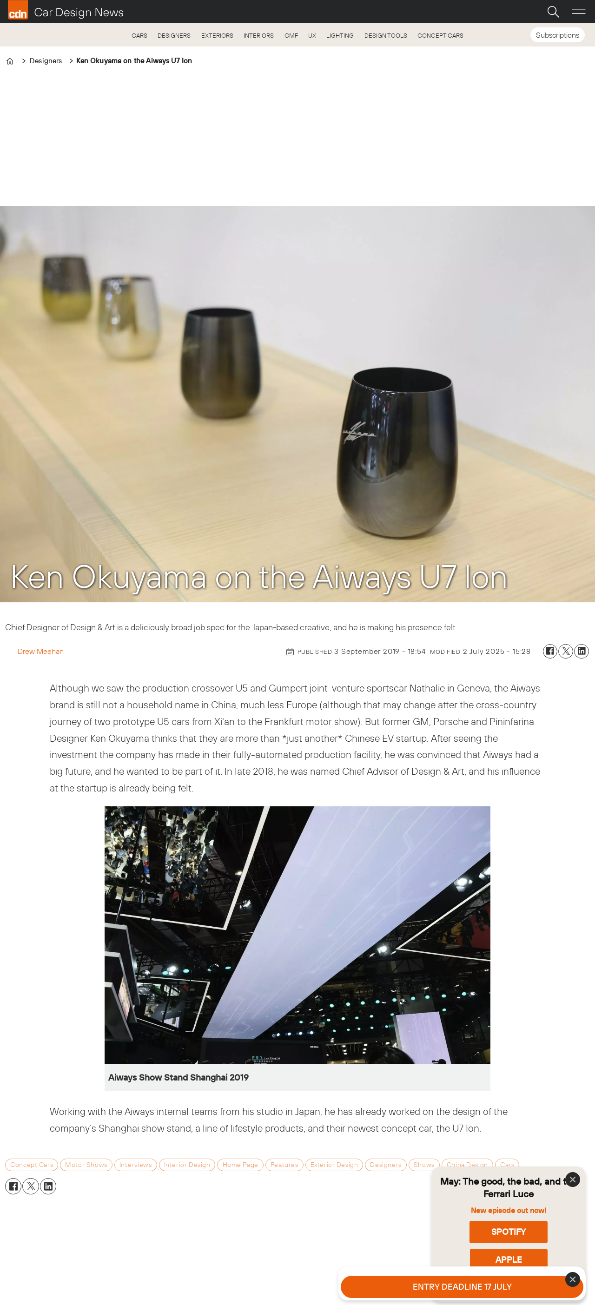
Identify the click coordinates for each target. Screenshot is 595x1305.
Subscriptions (557, 35)
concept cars (31, 1164)
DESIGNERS (174, 35)
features (284, 1164)
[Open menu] (578, 11)
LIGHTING (340, 35)
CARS (139, 35)
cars (507, 1164)
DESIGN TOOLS (385, 35)
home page (240, 1164)
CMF (291, 35)
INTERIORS (259, 35)
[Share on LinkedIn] (581, 651)
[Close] (572, 1179)
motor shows (86, 1164)
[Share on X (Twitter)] (565, 651)
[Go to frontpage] (65, 10)
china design (467, 1164)
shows (424, 1164)
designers (385, 1164)
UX (312, 35)
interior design (187, 1164)
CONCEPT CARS (440, 35)
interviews (135, 1164)
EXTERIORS (217, 35)
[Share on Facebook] (550, 651)
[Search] (553, 11)
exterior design (334, 1164)
